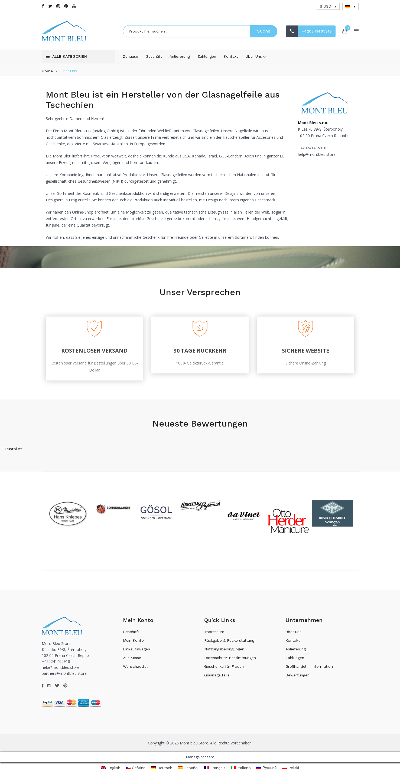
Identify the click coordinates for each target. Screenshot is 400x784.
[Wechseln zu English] (110, 770)
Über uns (256, 59)
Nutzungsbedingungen (224, 651)
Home (47, 73)
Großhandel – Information (309, 669)
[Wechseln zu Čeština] (135, 770)
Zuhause (130, 59)
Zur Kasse (132, 660)
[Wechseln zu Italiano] (240, 770)
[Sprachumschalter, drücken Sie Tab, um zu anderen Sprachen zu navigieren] (350, 6)
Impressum (214, 634)
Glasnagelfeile (217, 677)
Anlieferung (180, 59)
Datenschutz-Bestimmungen (230, 660)
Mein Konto (133, 643)
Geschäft (154, 59)
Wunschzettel (135, 669)
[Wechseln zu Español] (188, 770)
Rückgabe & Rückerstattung (229, 643)
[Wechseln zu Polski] (290, 770)
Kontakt (231, 59)
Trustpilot (13, 451)
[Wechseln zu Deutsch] (161, 770)
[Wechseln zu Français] (214, 770)
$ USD (325, 6)
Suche (263, 32)
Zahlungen (206, 59)
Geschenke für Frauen (224, 669)
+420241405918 (305, 38)
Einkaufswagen (136, 651)
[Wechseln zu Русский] (266, 770)
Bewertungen (297, 677)
